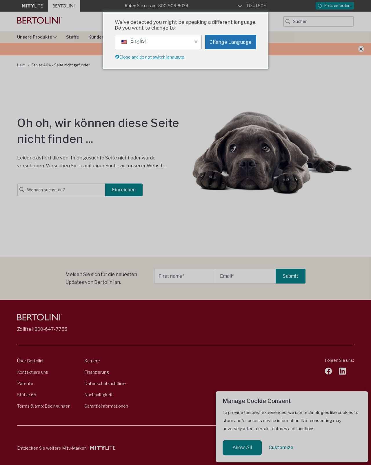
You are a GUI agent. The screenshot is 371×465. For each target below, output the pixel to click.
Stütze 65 (26, 394)
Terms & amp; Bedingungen (43, 406)
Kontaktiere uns (32, 372)
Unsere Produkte (37, 36)
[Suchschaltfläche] (287, 21)
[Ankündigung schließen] (361, 49)
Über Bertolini (30, 360)
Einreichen (124, 189)
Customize (281, 447)
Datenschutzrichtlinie (105, 383)
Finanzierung (96, 372)
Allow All (242, 447)
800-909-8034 (173, 5)
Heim (21, 65)
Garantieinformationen (106, 406)
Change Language (231, 42)
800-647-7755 (50, 329)
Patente (25, 383)
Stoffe (72, 36)
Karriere (92, 360)
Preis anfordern (335, 5)
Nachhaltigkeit (98, 394)
